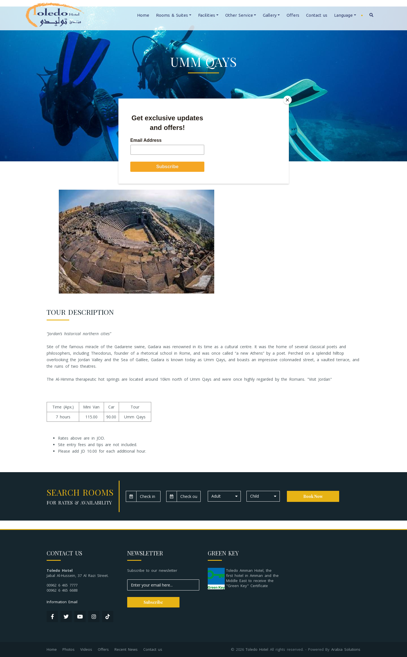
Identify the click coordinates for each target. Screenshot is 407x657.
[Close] (287, 100)
